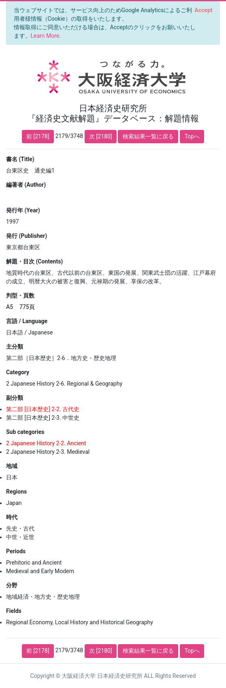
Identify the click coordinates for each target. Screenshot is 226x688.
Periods (16, 551)
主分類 (14, 346)
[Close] (204, 10)
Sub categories (25, 432)
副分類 (14, 398)
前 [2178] (37, 136)
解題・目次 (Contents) (34, 261)
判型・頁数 (20, 295)
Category (17, 372)
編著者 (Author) (26, 184)
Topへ (192, 136)
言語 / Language (26, 321)
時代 (11, 517)
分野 (11, 585)
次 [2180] (100, 136)
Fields (13, 611)
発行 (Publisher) (26, 236)
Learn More (45, 35)
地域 (11, 466)
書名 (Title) (20, 159)
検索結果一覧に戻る (148, 136)
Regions (16, 491)
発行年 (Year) (23, 210)
